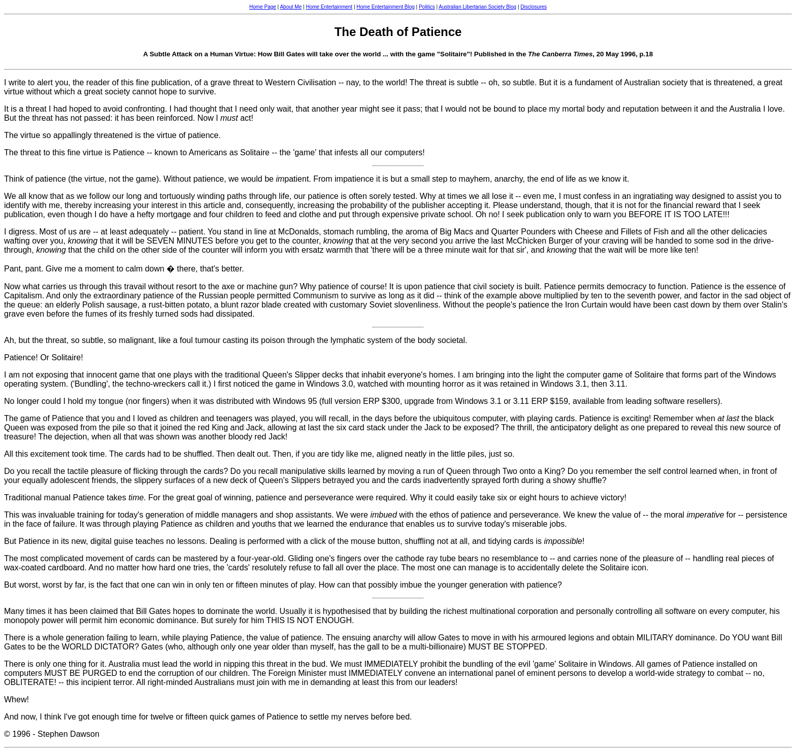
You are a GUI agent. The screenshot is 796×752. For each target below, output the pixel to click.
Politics (427, 7)
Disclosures (533, 7)
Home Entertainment (329, 7)
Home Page (262, 7)
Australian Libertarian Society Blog (477, 7)
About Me (291, 7)
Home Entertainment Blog (385, 7)
